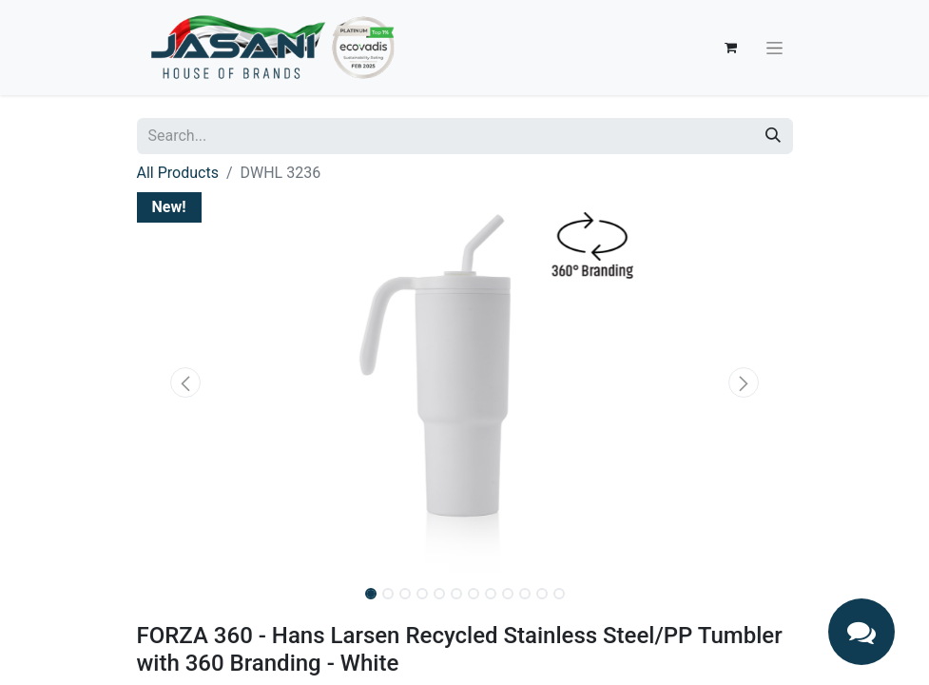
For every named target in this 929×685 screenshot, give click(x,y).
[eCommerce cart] (731, 47)
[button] (186, 382)
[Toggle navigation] (774, 48)
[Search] (773, 136)
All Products (178, 173)
